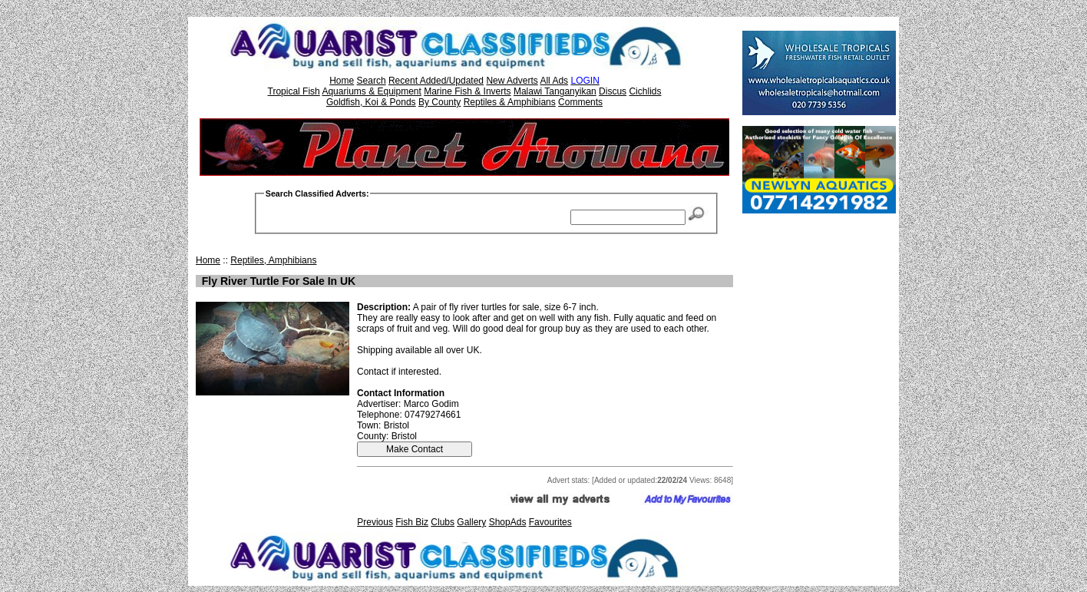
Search (371, 80)
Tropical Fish (294, 91)
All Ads (554, 80)
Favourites (550, 522)
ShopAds (508, 522)
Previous (375, 522)
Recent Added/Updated (436, 80)
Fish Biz (411, 522)
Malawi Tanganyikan (555, 91)
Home (341, 80)
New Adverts (511, 80)
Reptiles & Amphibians (510, 102)
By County (439, 102)
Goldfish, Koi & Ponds (371, 102)
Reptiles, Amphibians (273, 260)
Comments (580, 102)
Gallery (471, 522)
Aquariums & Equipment (371, 91)
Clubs (442, 522)
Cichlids (645, 91)
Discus (612, 91)
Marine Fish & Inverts (467, 91)
